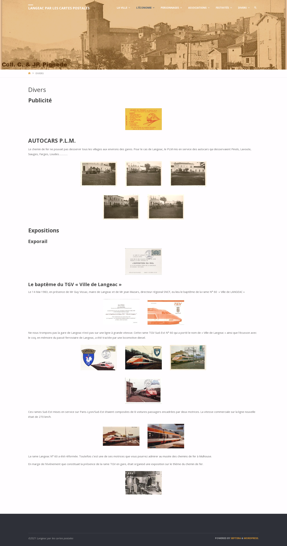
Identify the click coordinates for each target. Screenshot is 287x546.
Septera (235, 538)
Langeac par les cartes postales (59, 8)
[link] (255, 8)
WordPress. (251, 538)
